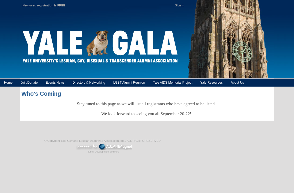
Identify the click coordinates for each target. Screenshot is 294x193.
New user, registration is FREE (43, 5)
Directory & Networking (88, 82)
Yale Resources (211, 82)
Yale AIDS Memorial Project (172, 82)
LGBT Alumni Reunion (129, 82)
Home (8, 82)
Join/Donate (29, 82)
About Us (237, 82)
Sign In (179, 5)
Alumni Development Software (103, 151)
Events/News (55, 82)
